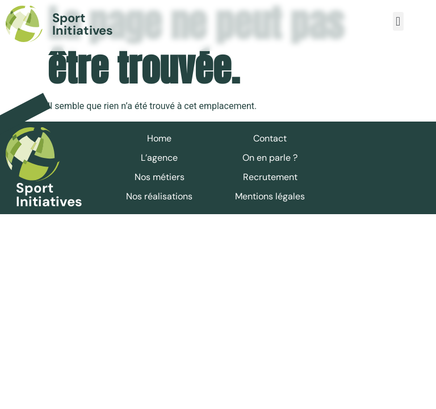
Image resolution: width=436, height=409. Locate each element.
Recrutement (270, 177)
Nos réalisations (159, 196)
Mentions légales (270, 196)
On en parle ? (269, 158)
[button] (398, 21)
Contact (270, 138)
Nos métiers (160, 177)
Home (159, 138)
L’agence (159, 158)
